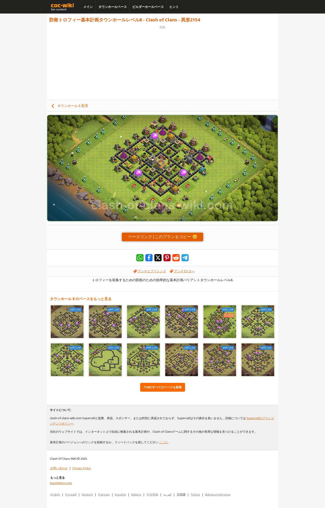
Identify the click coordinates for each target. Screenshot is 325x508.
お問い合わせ (59, 468)
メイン (88, 7)
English (55, 494)
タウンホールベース (112, 7)
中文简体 (152, 494)
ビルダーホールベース (148, 7)
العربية (167, 494)
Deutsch (87, 494)
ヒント (174, 7)
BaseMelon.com (61, 483)
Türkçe (195, 494)
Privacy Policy (81, 468)
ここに (163, 442)
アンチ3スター (184, 271)
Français (104, 494)
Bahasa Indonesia (217, 494)
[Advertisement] (162, 61)
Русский (71, 494)
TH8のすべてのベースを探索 (163, 387)
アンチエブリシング (152, 271)
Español (120, 494)
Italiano (136, 494)
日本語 (181, 494)
